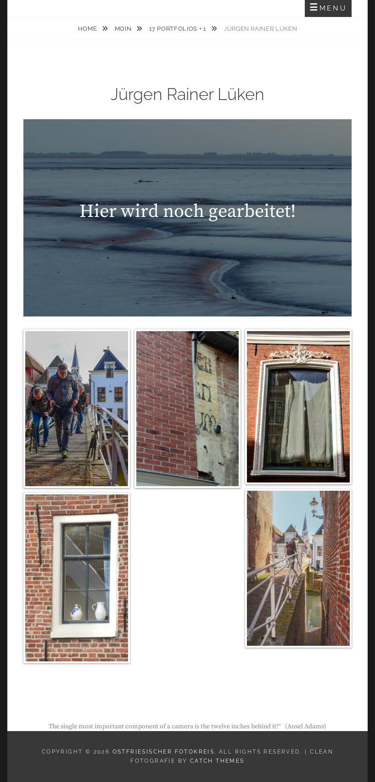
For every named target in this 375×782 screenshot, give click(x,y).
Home (88, 28)
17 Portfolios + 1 (178, 28)
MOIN (124, 28)
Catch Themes (217, 761)
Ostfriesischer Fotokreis (163, 752)
